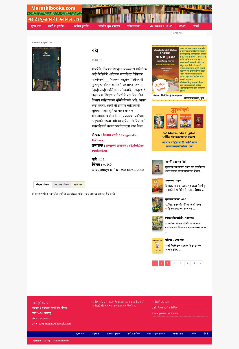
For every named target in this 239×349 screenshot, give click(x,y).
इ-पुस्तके (95, 334)
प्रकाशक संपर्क (61, 184)
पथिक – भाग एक (174, 240)
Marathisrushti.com (59, 341)
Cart (182, 26)
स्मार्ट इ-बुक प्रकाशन (109, 26)
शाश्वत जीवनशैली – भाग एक (179, 218)
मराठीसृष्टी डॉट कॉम (160, 302)
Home (35, 43)
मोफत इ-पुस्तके (113, 334)
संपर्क (196, 26)
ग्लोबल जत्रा (133, 26)
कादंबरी (44, 43)
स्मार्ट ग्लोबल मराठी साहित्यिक (165, 308)
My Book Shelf (160, 26)
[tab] (42, 184)
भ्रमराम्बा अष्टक (173, 180)
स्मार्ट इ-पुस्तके (56, 26)
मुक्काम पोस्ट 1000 (175, 199)
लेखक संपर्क (42, 184)
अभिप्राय (78, 184)
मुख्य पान (36, 26)
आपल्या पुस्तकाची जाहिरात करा (165, 313)
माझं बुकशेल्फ (133, 334)
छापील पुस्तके (81, 26)
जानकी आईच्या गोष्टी (175, 162)
